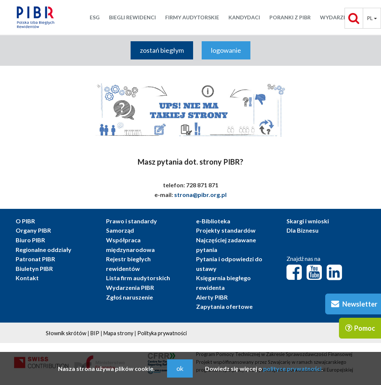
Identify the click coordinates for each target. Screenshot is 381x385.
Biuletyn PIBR (34, 268)
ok (179, 368)
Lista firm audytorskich (138, 277)
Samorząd (120, 230)
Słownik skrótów (66, 333)
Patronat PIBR (35, 258)
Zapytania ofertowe (224, 306)
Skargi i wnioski (307, 220)
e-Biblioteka (213, 220)
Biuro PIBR (30, 239)
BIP (94, 333)
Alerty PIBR (212, 297)
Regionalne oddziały (43, 249)
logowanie (226, 50)
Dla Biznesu (302, 230)
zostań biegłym (162, 50)
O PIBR (25, 220)
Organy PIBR (33, 230)
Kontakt (27, 277)
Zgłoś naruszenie (129, 297)
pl (372, 18)
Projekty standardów (226, 230)
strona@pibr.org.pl (200, 194)
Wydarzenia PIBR (130, 287)
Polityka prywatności (162, 333)
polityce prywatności (292, 368)
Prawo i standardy (131, 220)
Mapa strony (118, 333)
